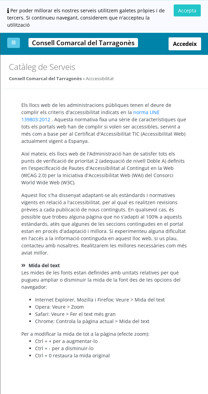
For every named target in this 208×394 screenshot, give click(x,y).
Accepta (187, 10)
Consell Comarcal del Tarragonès (45, 78)
